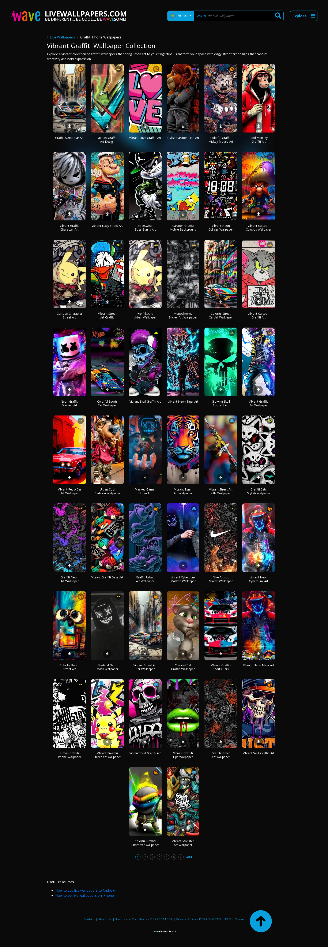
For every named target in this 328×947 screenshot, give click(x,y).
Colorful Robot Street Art (70, 667)
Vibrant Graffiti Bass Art (107, 577)
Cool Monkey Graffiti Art (258, 139)
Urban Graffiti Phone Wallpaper (69, 755)
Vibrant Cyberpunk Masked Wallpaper (183, 579)
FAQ (228, 919)
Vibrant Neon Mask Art (258, 665)
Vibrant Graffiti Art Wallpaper (258, 403)
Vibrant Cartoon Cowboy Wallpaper (258, 227)
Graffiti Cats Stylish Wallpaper (258, 491)
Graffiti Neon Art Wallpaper (69, 579)
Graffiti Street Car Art (69, 138)
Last (189, 857)
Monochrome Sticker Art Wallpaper (183, 315)
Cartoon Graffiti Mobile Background (183, 227)
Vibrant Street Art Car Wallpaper (145, 667)
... (181, 857)
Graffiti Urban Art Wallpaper (145, 579)
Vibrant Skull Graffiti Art (145, 401)
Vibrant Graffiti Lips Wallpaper (183, 755)
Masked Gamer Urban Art (145, 491)
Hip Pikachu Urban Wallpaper (145, 315)
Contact (89, 919)
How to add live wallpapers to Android (85, 890)
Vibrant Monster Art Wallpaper (183, 843)
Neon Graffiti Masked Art (69, 403)
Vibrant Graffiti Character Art (69, 227)
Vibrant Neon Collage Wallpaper (220, 227)
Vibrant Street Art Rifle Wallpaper (221, 491)
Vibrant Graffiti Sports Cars (221, 667)
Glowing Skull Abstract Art (221, 403)
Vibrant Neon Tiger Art (183, 401)
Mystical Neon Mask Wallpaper (107, 667)
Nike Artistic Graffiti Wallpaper (221, 579)
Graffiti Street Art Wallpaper (221, 755)
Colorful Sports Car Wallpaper (107, 403)
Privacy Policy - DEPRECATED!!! (198, 919)
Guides (240, 919)
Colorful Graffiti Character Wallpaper (145, 843)
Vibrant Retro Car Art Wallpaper (69, 491)
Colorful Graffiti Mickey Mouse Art (220, 139)
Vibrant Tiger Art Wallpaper (183, 491)
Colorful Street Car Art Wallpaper (221, 315)
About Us (105, 919)
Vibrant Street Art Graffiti (107, 315)
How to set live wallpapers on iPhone (84, 895)
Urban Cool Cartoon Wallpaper (107, 491)
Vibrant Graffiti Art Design (107, 139)
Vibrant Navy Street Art (107, 226)
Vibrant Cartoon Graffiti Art (258, 315)
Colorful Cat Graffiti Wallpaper (183, 667)
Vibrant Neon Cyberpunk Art (258, 579)
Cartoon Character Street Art (69, 315)
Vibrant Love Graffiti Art (145, 138)
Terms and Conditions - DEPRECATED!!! (144, 919)
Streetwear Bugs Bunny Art (145, 227)
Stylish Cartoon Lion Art (183, 138)
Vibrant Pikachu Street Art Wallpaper (107, 755)
